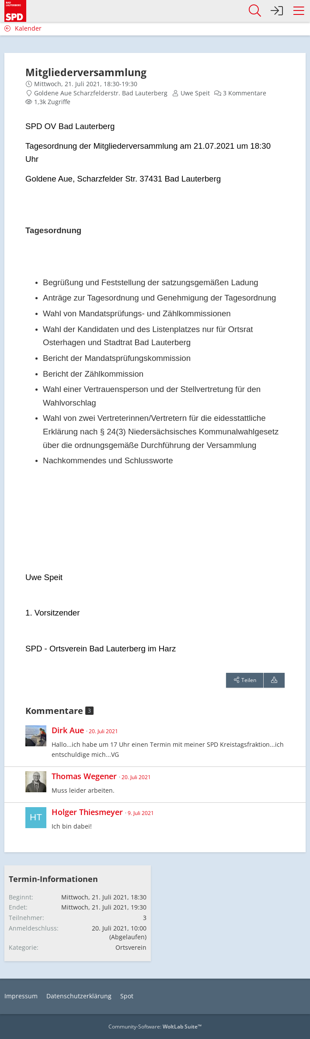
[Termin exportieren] (274, 680)
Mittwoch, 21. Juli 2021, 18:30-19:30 (85, 84)
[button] (298, 11)
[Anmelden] (277, 11)
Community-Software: (155, 1026)
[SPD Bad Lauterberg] (15, 9)
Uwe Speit (195, 93)
